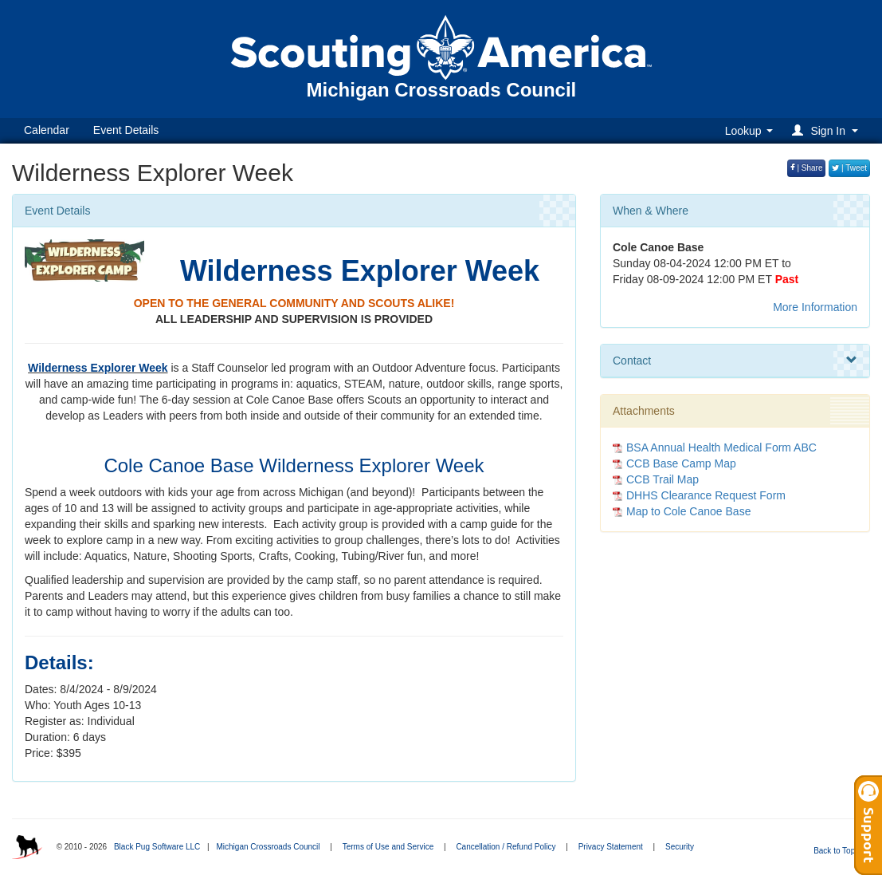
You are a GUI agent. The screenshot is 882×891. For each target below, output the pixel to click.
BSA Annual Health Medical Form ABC (721, 447)
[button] (827, 130)
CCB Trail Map (662, 479)
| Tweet (849, 168)
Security (679, 846)
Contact (735, 361)
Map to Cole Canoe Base (688, 511)
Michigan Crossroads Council (267, 846)
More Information (815, 307)
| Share (806, 168)
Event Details (126, 130)
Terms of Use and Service (388, 846)
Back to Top (839, 850)
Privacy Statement (610, 846)
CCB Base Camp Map (681, 463)
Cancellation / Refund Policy (505, 846)
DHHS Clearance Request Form (706, 495)
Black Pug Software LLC (157, 846)
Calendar (46, 130)
